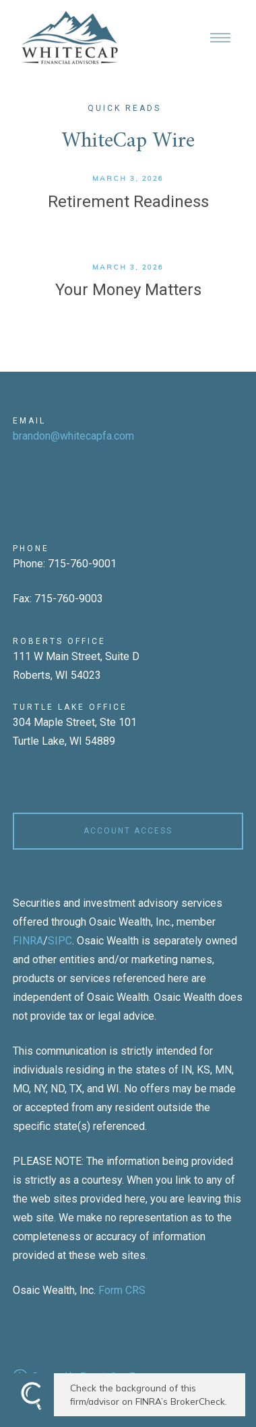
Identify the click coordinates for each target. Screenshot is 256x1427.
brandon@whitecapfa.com (73, 436)
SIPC (60, 940)
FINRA (28, 940)
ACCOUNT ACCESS (128, 830)
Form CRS (122, 1290)
